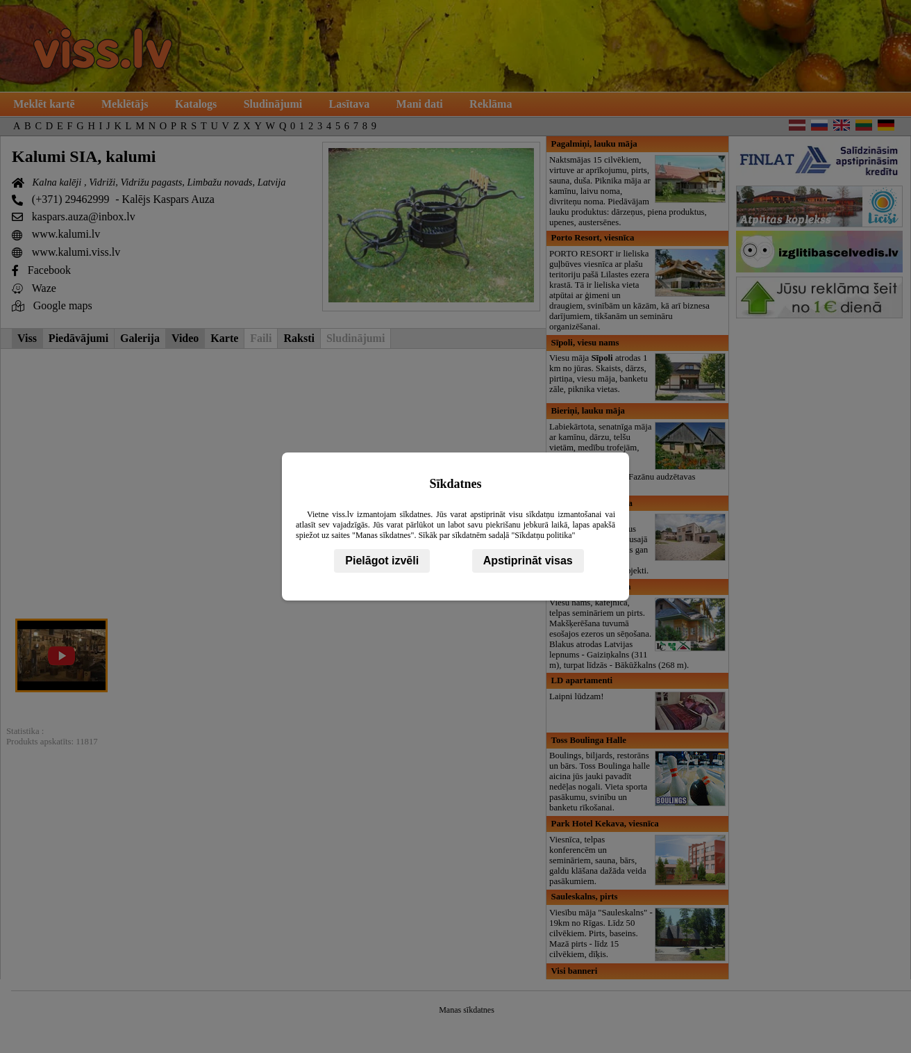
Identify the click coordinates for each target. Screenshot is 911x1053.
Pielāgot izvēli (382, 560)
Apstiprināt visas (528, 560)
